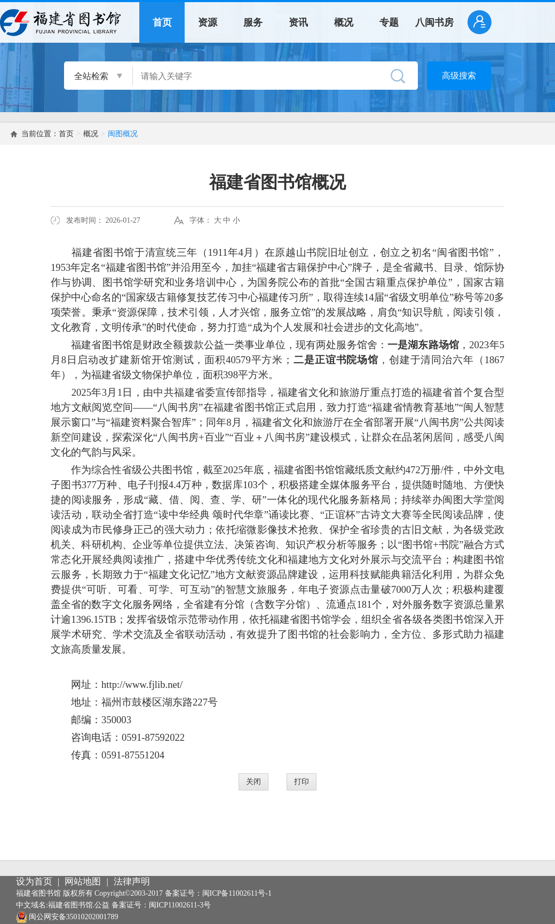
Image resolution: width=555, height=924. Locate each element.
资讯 (298, 22)
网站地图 (83, 881)
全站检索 (91, 76)
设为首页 (34, 881)
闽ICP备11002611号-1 (237, 893)
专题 (389, 22)
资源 (207, 22)
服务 (253, 22)
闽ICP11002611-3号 (180, 905)
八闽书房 (434, 22)
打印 (301, 782)
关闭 (253, 782)
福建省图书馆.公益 (79, 905)
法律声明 (132, 881)
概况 (343, 22)
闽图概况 (123, 134)
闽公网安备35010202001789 (73, 917)
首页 (162, 22)
